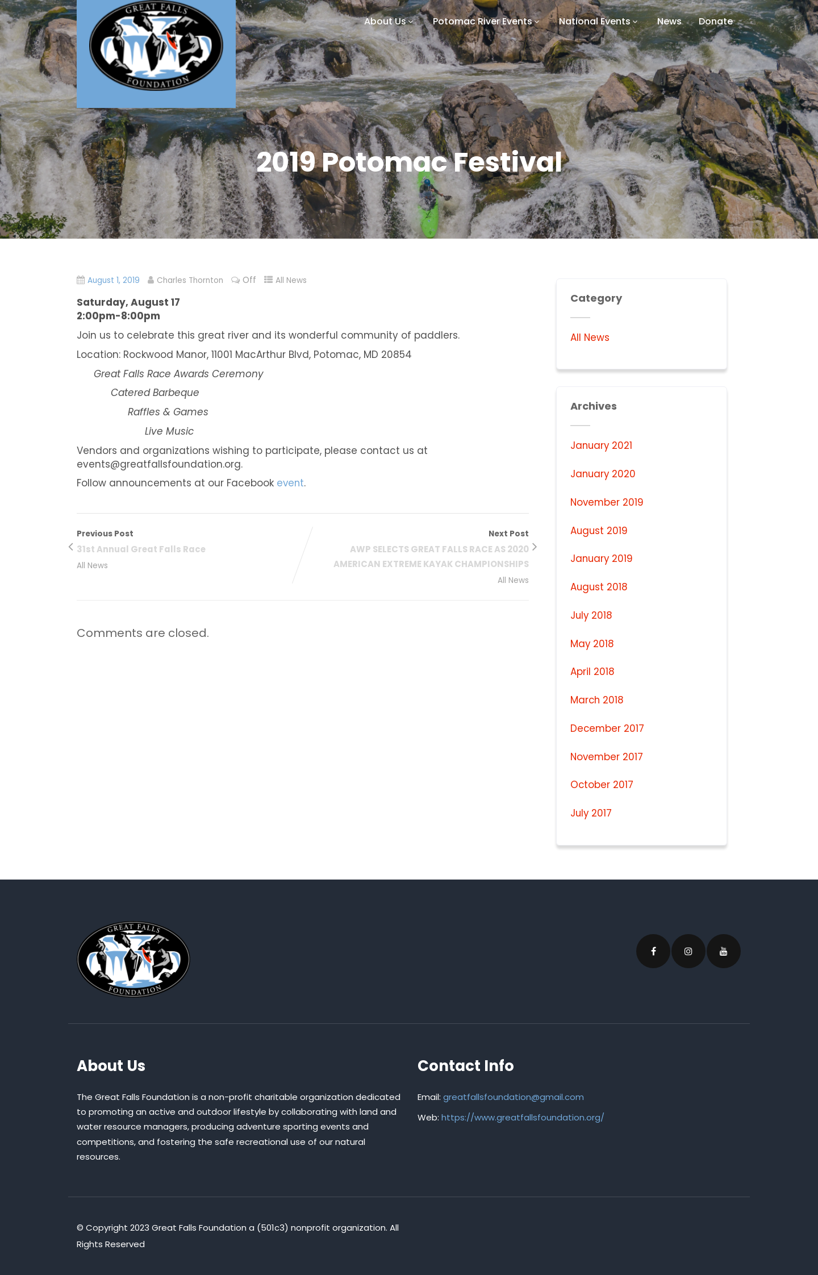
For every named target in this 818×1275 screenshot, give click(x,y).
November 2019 (607, 502)
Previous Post (190, 542)
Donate (716, 21)
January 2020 (603, 474)
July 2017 (591, 813)
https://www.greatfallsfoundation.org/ (522, 1117)
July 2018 (592, 615)
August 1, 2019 (114, 280)
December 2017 (607, 728)
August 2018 (599, 587)
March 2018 (597, 700)
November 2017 (607, 757)
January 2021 (602, 445)
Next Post (416, 550)
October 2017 (602, 784)
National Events (599, 21)
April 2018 (592, 671)
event (291, 483)
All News (292, 280)
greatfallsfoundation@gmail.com (513, 1097)
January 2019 (602, 558)
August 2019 (599, 531)
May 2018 (592, 644)
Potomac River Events (487, 21)
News (669, 21)
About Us (390, 21)
